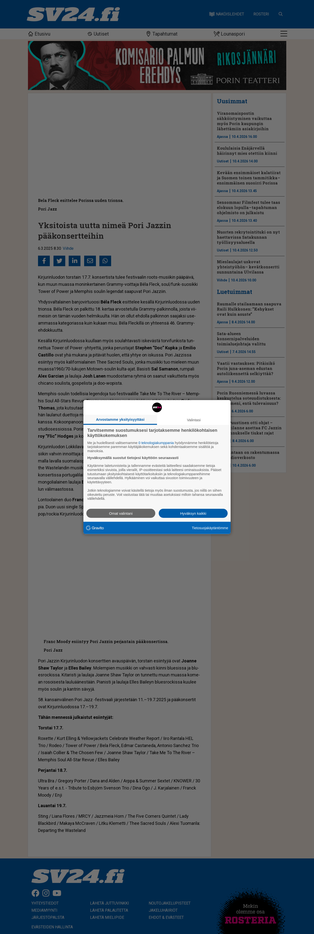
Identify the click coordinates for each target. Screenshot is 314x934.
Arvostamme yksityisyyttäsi (120, 419)
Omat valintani (121, 513)
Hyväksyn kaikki (193, 513)
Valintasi (194, 420)
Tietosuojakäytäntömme (210, 528)
